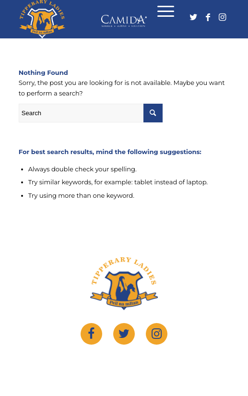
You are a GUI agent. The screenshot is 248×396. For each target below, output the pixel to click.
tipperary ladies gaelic (116, 361)
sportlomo (203, 361)
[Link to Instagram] (222, 19)
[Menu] (161, 13)
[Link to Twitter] (193, 19)
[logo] (103, 19)
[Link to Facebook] (208, 19)
